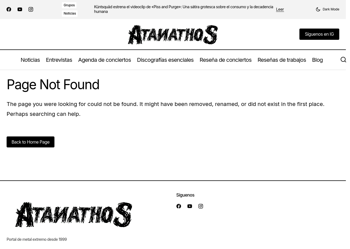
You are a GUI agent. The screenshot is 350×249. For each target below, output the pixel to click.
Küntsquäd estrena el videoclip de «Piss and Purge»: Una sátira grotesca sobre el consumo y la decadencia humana (183, 9)
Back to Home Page (30, 142)
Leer (280, 9)
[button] (327, 9)
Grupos (69, 5)
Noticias (70, 13)
